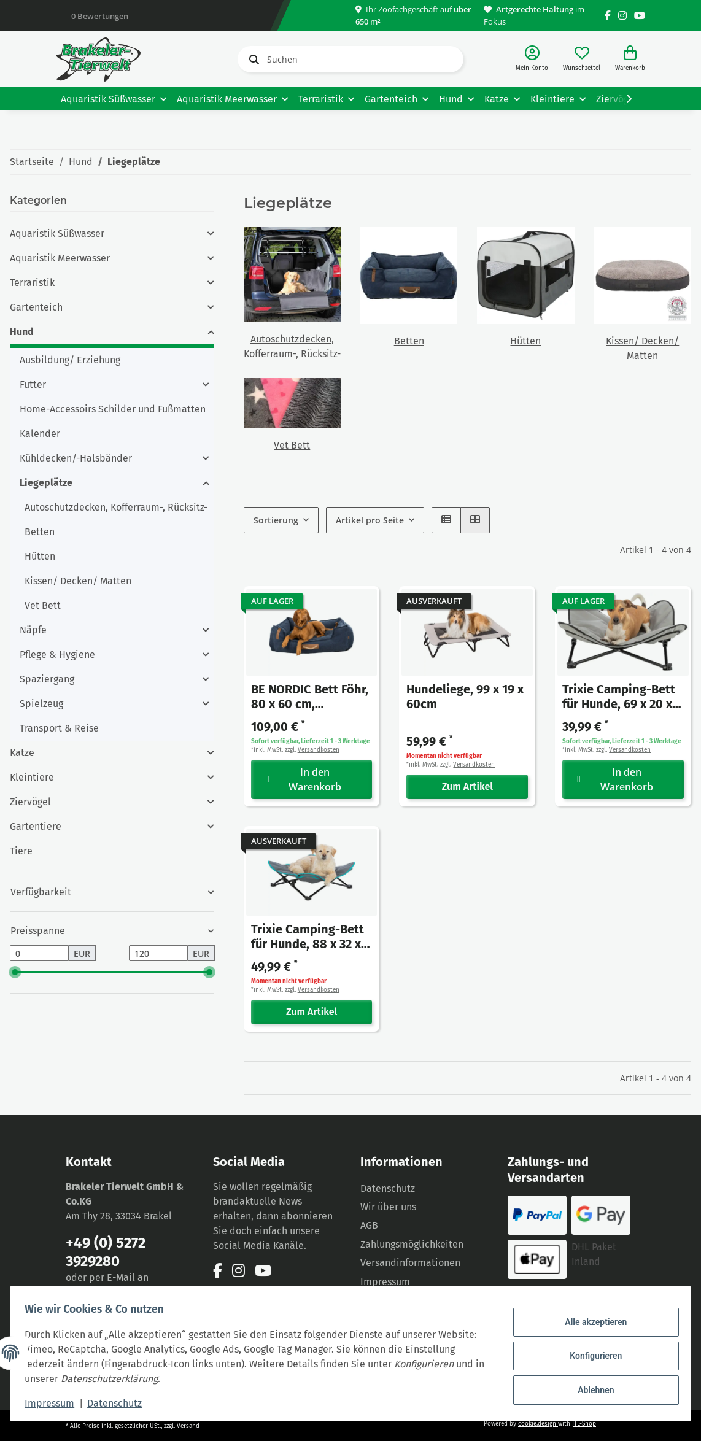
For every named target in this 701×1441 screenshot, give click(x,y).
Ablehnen (590, 1388)
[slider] (15, 972)
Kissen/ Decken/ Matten (78, 581)
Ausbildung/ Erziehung (70, 360)
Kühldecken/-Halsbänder (76, 458)
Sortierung (276, 520)
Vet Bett (292, 445)
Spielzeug (41, 703)
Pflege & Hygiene (57, 654)
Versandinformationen (410, 1263)
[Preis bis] (158, 953)
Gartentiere (35, 826)
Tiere (21, 851)
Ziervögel (30, 802)
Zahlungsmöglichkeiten (411, 1244)
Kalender (40, 433)
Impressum (385, 1282)
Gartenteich (36, 307)
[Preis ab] (39, 953)
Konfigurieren (590, 1356)
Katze (22, 753)
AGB (369, 1225)
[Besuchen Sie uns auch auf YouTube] (639, 15)
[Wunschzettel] (581, 59)
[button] (532, 59)
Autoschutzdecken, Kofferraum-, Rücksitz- (116, 507)
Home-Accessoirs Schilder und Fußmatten (113, 409)
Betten (409, 341)
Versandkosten (318, 750)
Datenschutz (387, 1188)
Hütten (525, 341)
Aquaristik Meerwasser (60, 258)
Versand (188, 1426)
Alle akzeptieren (590, 1324)
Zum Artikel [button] (467, 786)
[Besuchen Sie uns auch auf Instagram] (622, 15)
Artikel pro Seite (370, 520)
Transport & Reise (59, 728)
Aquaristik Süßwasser (57, 233)
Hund (22, 332)
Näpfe (33, 630)
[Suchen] (350, 59)
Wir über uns (388, 1207)
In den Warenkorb (304, 779)
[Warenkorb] (630, 59)
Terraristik (32, 282)
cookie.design (538, 1423)
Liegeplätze (46, 483)
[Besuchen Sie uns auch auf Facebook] (608, 15)
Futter (33, 384)
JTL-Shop (584, 1423)
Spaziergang (47, 679)
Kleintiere (32, 777)
